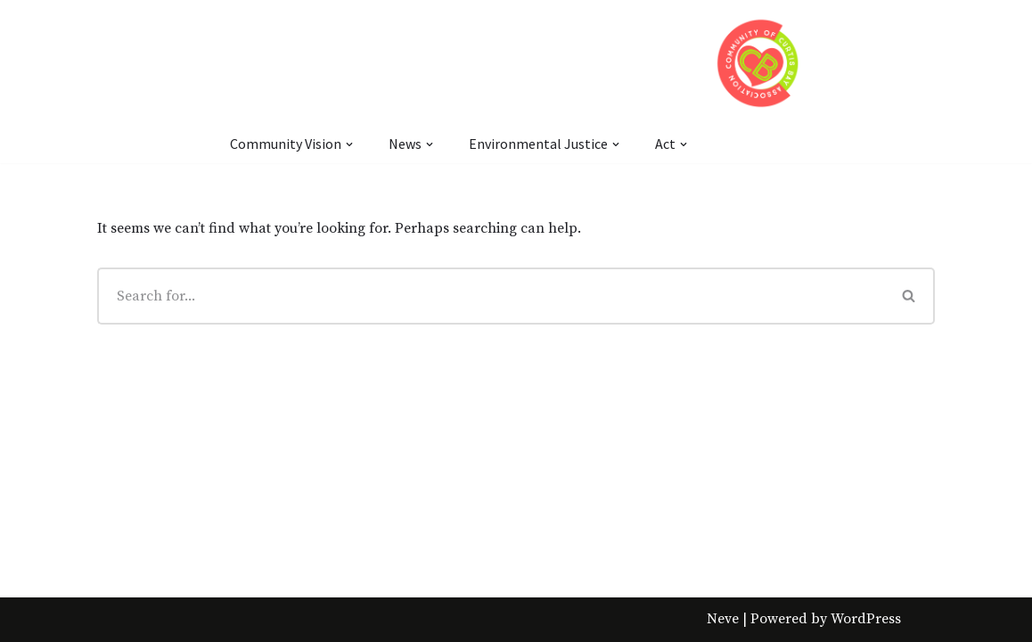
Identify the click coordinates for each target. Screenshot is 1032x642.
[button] (908, 295)
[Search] (490, 296)
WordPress (866, 619)
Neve (723, 619)
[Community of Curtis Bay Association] (758, 63)
